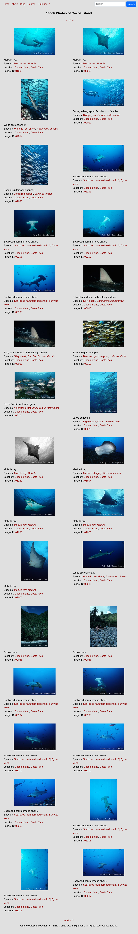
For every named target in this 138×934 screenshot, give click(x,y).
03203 (18, 826)
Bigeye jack (89, 115)
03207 (87, 896)
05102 (87, 363)
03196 (18, 256)
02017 (87, 122)
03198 (18, 312)
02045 (18, 659)
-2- (68, 20)
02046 (87, 659)
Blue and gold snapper (95, 356)
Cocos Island (22, 67)
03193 (87, 191)
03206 (18, 910)
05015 (87, 308)
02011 (87, 584)
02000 (87, 532)
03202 (87, 770)
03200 (18, 770)
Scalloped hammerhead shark (100, 180)
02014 (18, 136)
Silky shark (89, 300)
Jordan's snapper (23, 193)
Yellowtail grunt (22, 407)
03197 (87, 256)
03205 (87, 840)
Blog (22, 4)
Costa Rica (37, 67)
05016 (18, 363)
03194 (18, 715)
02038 (18, 201)
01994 (87, 480)
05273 (87, 429)
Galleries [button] (43, 4)
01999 (18, 71)
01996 (18, 532)
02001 (18, 597)
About (15, 4)
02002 (87, 71)
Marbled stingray (92, 473)
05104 (18, 415)
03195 (87, 715)
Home (6, 4)
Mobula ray (20, 63)
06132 (18, 480)
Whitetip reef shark (24, 128)
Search (31, 4)
